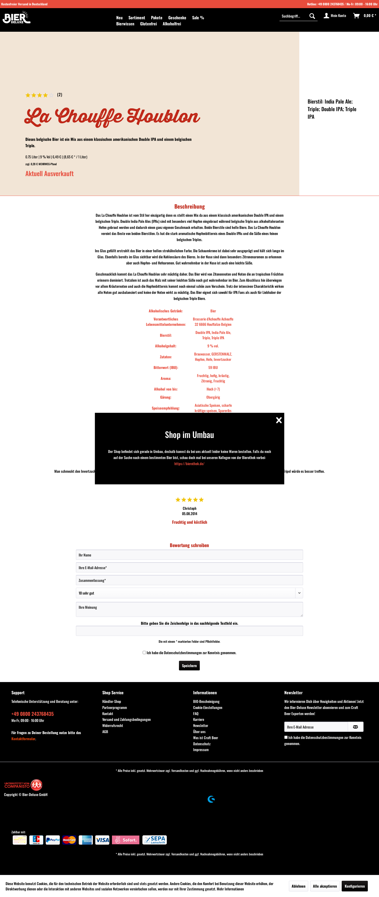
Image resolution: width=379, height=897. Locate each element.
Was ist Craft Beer (205, 737)
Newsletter (200, 725)
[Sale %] (198, 17)
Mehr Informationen (230, 888)
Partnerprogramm (114, 707)
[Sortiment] (136, 17)
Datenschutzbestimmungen (183, 652)
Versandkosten (180, 770)
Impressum (201, 749)
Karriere (198, 719)
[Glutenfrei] (148, 24)
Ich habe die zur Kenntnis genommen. (191, 652)
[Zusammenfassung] (189, 580)
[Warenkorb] (365, 16)
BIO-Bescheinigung (206, 701)
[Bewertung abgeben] (189, 593)
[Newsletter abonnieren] (356, 727)
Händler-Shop (111, 701)
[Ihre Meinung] (189, 609)
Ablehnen (298, 886)
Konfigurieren (355, 886)
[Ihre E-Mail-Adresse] (189, 567)
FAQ (196, 713)
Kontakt (107, 713)
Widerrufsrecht (112, 725)
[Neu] (119, 17)
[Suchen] (312, 16)
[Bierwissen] (125, 24)
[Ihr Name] (189, 555)
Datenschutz (201, 743)
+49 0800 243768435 (331, 4)
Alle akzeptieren (325, 886)
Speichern (189, 665)
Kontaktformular (23, 738)
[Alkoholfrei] (172, 24)
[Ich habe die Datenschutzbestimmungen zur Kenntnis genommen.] (144, 652)
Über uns (199, 731)
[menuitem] (119, 17)
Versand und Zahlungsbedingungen (126, 719)
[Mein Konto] (335, 16)
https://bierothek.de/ (189, 463)
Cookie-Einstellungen (207, 707)
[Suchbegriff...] (298, 16)
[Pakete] (156, 17)
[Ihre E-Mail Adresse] (316, 727)
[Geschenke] (177, 17)
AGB (105, 731)
